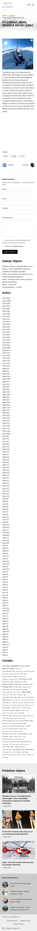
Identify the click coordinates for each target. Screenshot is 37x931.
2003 (4, 358)
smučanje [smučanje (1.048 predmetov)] (7, 736)
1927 (4, 556)
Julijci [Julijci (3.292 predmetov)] (26, 692)
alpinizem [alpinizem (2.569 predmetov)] (8, 668)
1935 (4, 535)
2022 (4, 309)
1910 (4, 598)
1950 (4, 496)
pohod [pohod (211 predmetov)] (5, 723)
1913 (4, 590)
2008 (4, 345)
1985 (4, 405)
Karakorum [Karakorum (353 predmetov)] (21, 695)
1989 (4, 395)
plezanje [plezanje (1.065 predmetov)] (28, 721)
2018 (4, 319)
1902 (4, 611)
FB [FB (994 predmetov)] (15, 676)
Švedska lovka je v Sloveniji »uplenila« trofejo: (19, 893)
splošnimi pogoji (18, 246)
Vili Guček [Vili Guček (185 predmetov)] (16, 752)
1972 (4, 439)
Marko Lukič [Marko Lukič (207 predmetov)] (7, 703)
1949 (4, 499)
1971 (4, 441)
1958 (4, 475)
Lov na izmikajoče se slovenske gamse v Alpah (21, 900)
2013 (4, 332)
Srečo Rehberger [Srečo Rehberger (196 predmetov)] (18, 739)
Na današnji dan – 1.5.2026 (12, 287)
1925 (4, 561)
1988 (4, 397)
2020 (4, 314)
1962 (4, 465)
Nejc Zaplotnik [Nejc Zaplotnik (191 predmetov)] (25, 708)
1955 (4, 483)
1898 (4, 621)
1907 (4, 603)
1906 (4, 605)
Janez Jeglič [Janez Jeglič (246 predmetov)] (7, 692)
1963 (4, 462)
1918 (4, 579)
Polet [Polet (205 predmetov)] (12, 723)
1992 (4, 387)
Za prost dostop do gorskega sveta (20, 885)
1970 (4, 444)
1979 (4, 421)
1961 (4, 467)
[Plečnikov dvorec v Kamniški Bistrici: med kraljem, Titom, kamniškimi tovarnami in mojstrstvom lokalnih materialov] (18, 784)
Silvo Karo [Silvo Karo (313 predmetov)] (22, 729)
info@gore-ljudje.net (12, 928)
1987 (4, 400)
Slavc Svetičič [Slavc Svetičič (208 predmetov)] (7, 731)
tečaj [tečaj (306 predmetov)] (5, 744)
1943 (4, 514)
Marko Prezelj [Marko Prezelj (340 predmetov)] (17, 703)
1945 (4, 509)
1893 (4, 631)
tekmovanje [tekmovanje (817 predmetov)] (26, 742)
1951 (4, 494)
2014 (4, 329)
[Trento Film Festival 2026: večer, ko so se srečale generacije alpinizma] (18, 819)
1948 (4, 501)
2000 (4, 366)
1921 (4, 572)
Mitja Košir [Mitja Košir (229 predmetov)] (29, 705)
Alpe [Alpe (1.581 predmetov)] (6, 666)
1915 (4, 585)
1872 (4, 652)
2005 (4, 353)
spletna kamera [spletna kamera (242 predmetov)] (20, 736)
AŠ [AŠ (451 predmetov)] (26, 671)
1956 (4, 480)
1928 (4, 553)
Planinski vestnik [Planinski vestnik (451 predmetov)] (8, 721)
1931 (4, 546)
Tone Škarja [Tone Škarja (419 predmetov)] (20, 747)
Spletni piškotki (12, 921)
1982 (4, 413)
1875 (4, 647)
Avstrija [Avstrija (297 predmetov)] (19, 671)
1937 (4, 530)
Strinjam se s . (14, 246)
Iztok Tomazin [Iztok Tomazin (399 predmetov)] (21, 690)
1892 (4, 634)
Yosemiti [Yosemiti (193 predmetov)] (5, 755)
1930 (4, 548)
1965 (4, 457)
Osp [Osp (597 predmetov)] (21, 713)
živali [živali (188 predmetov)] (5, 757)
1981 (4, 415)
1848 (4, 655)
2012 (4, 335)
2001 (4, 363)
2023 (4, 306)
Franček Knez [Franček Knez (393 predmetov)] (7, 682)
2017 (4, 322)
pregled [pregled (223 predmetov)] (6, 726)
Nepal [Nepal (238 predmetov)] (5, 710)
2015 (4, 327)
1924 (4, 564)
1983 (4, 410)
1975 (4, 431)
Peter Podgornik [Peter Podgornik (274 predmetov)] (19, 718)
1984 (4, 408)
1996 (4, 376)
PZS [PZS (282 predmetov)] (4, 729)
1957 (4, 478)
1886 (4, 639)
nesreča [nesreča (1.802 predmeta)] (15, 710)
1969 (4, 447)
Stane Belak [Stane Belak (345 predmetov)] (7, 742)
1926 (4, 559)
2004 (4, 355)
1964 (4, 460)
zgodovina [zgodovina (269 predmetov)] (21, 755)
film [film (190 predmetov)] (15, 679)
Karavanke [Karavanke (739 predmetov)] (7, 697)
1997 (4, 374)
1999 (4, 368)
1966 (4, 454)
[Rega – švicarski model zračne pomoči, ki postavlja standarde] (18, 850)
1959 (4, 473)
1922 (4, 569)
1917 (4, 582)
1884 (4, 645)
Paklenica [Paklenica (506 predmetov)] (7, 716)
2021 (4, 311)
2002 (4, 361)
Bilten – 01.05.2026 (9, 285)
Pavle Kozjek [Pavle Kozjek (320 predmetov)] (28, 716)
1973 (4, 436)
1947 (4, 504)
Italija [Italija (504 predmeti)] (5, 690)
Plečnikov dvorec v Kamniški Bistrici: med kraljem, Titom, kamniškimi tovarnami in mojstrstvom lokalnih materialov (17, 269)
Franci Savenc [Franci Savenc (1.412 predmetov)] (25, 679)
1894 (4, 629)
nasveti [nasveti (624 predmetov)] (15, 708)
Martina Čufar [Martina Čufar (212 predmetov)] (29, 703)
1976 (4, 428)
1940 (4, 522)
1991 (4, 389)
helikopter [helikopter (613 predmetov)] (28, 684)
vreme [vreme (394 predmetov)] (24, 752)
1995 (4, 379)
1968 (4, 449)
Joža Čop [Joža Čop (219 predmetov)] (17, 692)
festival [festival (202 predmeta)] (21, 677)
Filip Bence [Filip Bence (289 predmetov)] (7, 679)
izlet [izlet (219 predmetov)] (12, 690)
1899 (4, 618)
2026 (4, 298)
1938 (4, 527)
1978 (4, 423)
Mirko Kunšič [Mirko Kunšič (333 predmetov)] (19, 705)
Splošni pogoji (25, 921)
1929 (4, 551)
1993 (4, 384)
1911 (4, 595)
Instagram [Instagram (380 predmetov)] (26, 687)
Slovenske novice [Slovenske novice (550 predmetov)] (9, 734)
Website (5, 208)
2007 (4, 348)
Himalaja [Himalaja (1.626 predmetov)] (7, 687)
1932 (4, 543)
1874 (4, 650)
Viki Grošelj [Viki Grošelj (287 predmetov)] (7, 752)
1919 (4, 577)
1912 (4, 592)
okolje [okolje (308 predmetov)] (5, 713)
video (21, 156)
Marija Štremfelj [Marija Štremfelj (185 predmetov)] (27, 700)
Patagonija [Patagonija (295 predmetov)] (17, 716)
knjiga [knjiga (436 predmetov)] (17, 697)
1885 (4, 642)
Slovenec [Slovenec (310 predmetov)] (18, 731)
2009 (4, 342)
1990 (4, 392)
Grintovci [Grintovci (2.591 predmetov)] (8, 684)
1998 (4, 371)
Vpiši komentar (7, 218)
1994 (4, 382)
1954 (4, 486)
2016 (4, 324)
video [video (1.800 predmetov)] (29, 749)
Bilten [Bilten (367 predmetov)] (5, 674)
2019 (4, 316)
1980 (4, 418)
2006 (4, 350)
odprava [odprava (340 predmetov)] (25, 710)
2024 (4, 303)
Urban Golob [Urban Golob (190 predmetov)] (7, 750)
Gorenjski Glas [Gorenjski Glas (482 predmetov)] (20, 682)
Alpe (5, 156)
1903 (4, 608)
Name (4, 189)
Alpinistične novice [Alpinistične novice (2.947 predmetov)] (20, 666)
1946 (4, 507)
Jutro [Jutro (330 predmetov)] (5, 695)
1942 (4, 517)
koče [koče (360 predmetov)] (24, 697)
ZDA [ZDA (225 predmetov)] (13, 755)
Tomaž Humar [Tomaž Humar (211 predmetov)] (24, 744)
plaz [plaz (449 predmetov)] (19, 721)
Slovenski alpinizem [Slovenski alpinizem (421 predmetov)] (24, 734)
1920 (4, 574)
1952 (4, 491)
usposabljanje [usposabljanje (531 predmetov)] (18, 750)
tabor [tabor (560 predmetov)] (16, 742)
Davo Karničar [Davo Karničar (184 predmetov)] (14, 674)
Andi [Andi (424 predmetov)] (18, 669)
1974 (4, 434)
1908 (4, 600)
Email (4, 199)
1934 (4, 538)
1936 (4, 532)
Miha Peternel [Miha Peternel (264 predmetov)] (7, 705)
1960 (4, 470)
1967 (4, 452)
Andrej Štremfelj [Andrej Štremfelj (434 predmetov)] (8, 671)
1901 (4, 613)
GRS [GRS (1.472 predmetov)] (18, 684)
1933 (4, 540)
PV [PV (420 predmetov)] (27, 726)
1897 (4, 624)
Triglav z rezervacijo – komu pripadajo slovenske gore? (20, 908)
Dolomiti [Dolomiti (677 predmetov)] (6, 677)
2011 (4, 337)
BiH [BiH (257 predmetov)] (31, 671)
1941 (4, 519)
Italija (13, 156)
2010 (4, 340)
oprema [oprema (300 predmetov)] (14, 713)
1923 (4, 566)
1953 (4, 488)
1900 (4, 616)
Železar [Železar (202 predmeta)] (30, 755)
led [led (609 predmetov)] (31, 697)
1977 (4, 426)
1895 (4, 626)
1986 (4, 402)
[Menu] (30, 5)
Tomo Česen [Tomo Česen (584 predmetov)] (8, 747)
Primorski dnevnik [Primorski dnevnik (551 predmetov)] (17, 726)
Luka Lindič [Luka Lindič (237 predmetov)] (16, 700)
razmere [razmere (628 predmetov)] (12, 729)
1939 (4, 525)
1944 (4, 512)
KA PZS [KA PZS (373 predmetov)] (12, 695)
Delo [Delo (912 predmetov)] (23, 674)
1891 (4, 637)
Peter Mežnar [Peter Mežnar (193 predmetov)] (7, 718)
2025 (4, 301)
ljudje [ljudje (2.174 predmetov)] (6, 700)
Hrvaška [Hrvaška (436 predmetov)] (17, 687)
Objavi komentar (10, 252)
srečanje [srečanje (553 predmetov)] (6, 739)
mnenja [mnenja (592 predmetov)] (6, 708)
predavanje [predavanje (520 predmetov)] (21, 723)
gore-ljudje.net (7, 7)
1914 (4, 587)
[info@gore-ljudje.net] (3, 928)
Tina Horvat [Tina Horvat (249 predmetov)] (13, 744)
